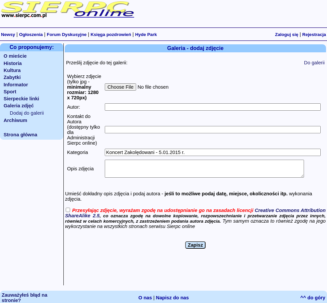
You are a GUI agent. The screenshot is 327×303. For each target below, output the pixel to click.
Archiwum (15, 120)
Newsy (8, 34)
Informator (16, 84)
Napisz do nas (172, 297)
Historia (13, 63)
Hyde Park (146, 34)
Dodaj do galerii (27, 113)
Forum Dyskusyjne (66, 34)
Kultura (12, 70)
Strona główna (20, 134)
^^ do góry (312, 297)
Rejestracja (314, 34)
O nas (145, 297)
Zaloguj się (286, 34)
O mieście (15, 56)
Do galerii (314, 62)
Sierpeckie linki (21, 98)
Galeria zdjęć (19, 105)
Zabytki (12, 77)
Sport (10, 91)
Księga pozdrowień (110, 34)
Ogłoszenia (31, 34)
